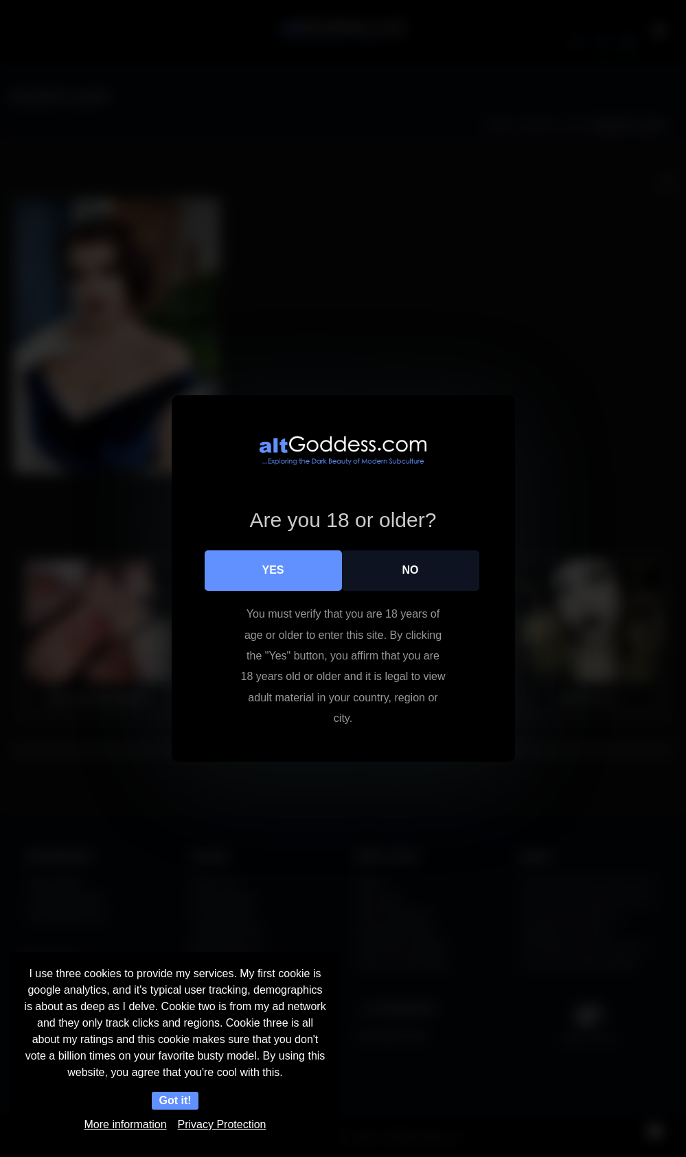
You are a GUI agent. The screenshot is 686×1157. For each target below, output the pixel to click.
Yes (273, 570)
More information (125, 1124)
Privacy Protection (222, 1124)
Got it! (175, 1100)
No (410, 570)
